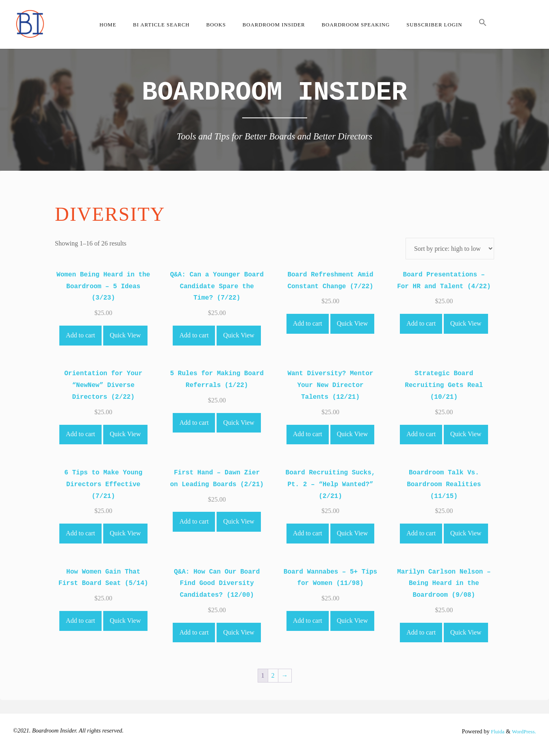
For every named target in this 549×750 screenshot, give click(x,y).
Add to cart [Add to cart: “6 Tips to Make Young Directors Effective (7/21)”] (80, 533)
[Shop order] (450, 248)
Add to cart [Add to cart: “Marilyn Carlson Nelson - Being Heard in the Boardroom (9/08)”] (421, 632)
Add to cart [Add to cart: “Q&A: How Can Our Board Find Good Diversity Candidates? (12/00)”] (193, 632)
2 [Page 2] (273, 675)
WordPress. (522, 731)
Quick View (125, 335)
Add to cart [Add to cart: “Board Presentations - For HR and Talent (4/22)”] (421, 323)
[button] (483, 24)
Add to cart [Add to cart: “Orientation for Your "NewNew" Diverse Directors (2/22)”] (80, 433)
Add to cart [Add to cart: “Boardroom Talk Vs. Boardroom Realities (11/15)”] (421, 533)
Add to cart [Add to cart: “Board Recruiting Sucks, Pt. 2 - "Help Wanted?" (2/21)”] (307, 533)
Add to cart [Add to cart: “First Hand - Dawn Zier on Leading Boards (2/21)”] (193, 521)
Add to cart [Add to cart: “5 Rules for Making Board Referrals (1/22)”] (193, 422)
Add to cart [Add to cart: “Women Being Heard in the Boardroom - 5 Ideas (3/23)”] (80, 335)
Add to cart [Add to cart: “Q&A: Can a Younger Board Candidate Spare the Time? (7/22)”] (193, 335)
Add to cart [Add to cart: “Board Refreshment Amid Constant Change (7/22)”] (307, 323)
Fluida (494, 731)
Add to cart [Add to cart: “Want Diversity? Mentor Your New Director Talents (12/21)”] (307, 433)
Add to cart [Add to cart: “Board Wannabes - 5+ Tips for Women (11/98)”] (307, 620)
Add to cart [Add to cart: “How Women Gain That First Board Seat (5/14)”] (80, 620)
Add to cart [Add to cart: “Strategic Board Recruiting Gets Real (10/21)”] (421, 433)
